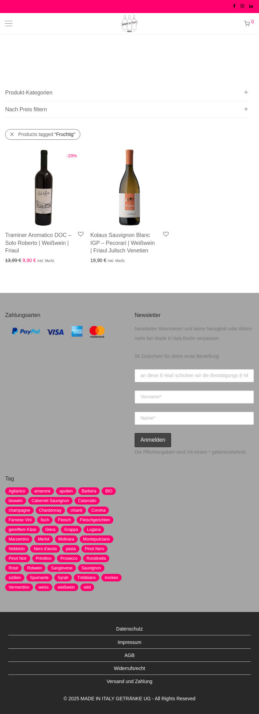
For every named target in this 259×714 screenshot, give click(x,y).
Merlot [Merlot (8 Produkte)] (43, 539)
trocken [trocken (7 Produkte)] (111, 577)
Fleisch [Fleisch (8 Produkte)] (64, 520)
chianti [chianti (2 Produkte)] (76, 510)
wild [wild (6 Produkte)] (87, 587)
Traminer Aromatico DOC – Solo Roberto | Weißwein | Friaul (38, 242)
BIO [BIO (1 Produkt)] (108, 491)
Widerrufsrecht (129, 668)
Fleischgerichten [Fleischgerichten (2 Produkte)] (95, 520)
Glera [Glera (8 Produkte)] (50, 529)
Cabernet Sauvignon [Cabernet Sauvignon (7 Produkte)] (50, 500)
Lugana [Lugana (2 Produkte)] (94, 529)
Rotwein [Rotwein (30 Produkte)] (34, 568)
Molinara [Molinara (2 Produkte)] (66, 539)
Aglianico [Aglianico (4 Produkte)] (17, 491)
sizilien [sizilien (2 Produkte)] (15, 577)
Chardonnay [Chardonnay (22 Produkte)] (50, 510)
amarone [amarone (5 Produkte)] (42, 491)
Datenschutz (129, 629)
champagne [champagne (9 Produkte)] (19, 510)
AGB (129, 655)
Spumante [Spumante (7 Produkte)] (39, 577)
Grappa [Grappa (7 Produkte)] (71, 529)
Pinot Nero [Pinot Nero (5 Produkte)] (94, 548)
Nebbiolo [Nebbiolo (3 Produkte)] (17, 548)
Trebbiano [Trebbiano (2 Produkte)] (86, 577)
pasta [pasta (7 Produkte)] (71, 548)
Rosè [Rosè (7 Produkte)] (13, 568)
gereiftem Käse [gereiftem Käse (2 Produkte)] (22, 529)
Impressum (129, 642)
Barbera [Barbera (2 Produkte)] (89, 491)
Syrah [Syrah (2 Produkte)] (63, 577)
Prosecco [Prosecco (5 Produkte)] (69, 558)
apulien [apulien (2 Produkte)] (66, 491)
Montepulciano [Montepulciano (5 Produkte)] (96, 539)
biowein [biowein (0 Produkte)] (16, 500)
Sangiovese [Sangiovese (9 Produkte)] (61, 568)
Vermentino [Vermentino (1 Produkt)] (19, 587)
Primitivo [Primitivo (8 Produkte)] (44, 558)
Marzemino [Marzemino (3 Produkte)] (19, 539)
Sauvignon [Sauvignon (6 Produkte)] (91, 568)
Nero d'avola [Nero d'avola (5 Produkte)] (45, 548)
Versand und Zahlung (129, 681)
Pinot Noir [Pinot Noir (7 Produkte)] (18, 558)
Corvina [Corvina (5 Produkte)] (98, 510)
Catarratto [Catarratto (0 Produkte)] (87, 500)
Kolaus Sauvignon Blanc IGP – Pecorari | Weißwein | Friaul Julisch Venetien (122, 242)
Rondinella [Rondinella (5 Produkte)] (96, 558)
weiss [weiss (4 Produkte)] (43, 587)
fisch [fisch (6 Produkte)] (45, 520)
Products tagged (46, 134)
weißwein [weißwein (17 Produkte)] (66, 587)
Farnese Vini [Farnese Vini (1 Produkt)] (20, 520)
